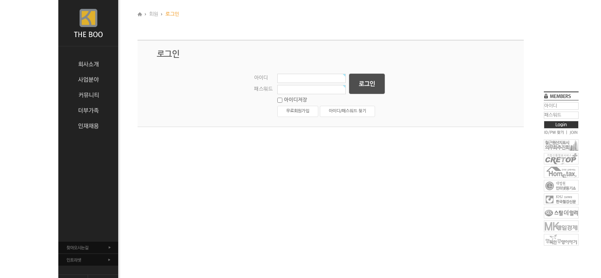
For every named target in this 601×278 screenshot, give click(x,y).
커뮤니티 (88, 95)
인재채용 (88, 126)
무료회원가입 (297, 111)
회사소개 (88, 64)
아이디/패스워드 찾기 (347, 111)
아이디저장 (292, 100)
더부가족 (88, 110)
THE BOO (88, 23)
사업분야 (88, 79)
